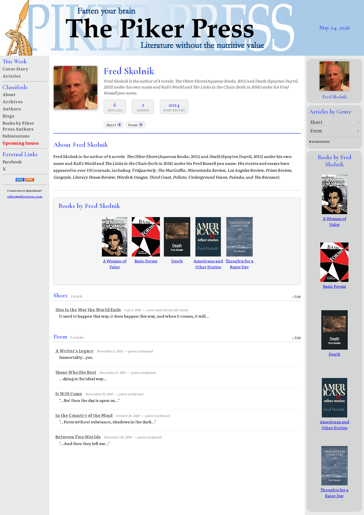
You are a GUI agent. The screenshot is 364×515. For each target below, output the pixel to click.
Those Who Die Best (75, 372)
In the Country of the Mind (84, 415)
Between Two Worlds (78, 437)
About (9, 94)
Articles (11, 76)
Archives (12, 101)
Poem (135, 124)
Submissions (16, 136)
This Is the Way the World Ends (88, 309)
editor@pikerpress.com (24, 196)
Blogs (8, 116)
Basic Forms (146, 258)
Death (177, 258)
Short (113, 124)
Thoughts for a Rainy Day (239, 261)
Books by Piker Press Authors (18, 126)
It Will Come (68, 393)
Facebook (12, 162)
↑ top (296, 296)
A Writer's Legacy (74, 351)
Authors (11, 109)
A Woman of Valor (114, 261)
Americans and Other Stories (208, 261)
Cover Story (15, 69)
